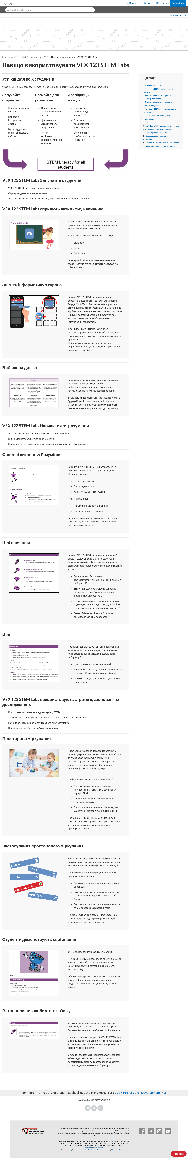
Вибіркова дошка (152, 105)
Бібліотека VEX (10, 57)
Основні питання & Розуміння (158, 115)
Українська (176, 15)
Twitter (94, 1108)
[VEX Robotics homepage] (8, 3)
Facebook (88, 1108)
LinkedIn (100, 1108)
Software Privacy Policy (103, 1150)
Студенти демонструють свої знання (162, 142)
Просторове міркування (156, 132)
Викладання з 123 (38, 57)
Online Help (177, 3)
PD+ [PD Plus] (157, 3)
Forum (165, 3)
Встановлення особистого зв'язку (161, 146)
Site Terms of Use (79, 1150)
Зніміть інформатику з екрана (158, 102)
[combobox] (50, 9)
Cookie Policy (90, 1150)
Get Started (131, 3)
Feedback (179, 1153)
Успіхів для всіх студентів (156, 85)
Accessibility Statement (120, 1150)
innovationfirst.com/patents (94, 1147)
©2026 (113, 1141)
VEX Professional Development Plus (141, 1092)
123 (24, 57)
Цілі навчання (151, 119)
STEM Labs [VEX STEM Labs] (146, 3)
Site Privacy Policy (66, 1150)
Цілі (146, 122)
